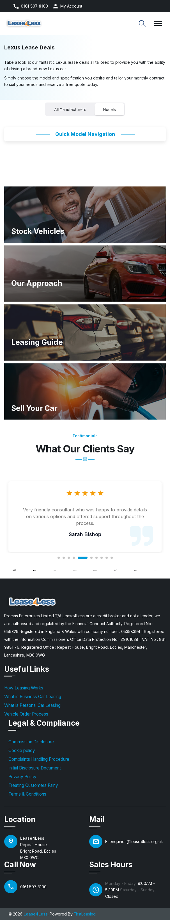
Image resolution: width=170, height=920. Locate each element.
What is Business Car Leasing (32, 696)
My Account (71, 6)
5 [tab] (83, 558)
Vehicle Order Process (26, 714)
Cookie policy (21, 750)
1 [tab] (59, 558)
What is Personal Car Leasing (32, 705)
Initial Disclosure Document (34, 768)
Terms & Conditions (27, 794)
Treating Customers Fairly (33, 785)
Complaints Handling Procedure (38, 759)
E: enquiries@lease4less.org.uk (134, 841)
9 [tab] (106, 558)
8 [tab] (101, 558)
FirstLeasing (85, 914)
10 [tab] (112, 558)
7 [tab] (96, 558)
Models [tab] (109, 109)
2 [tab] (64, 558)
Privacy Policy (22, 776)
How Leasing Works (23, 688)
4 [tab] (74, 558)
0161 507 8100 (34, 6)
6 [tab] (91, 558)
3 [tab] (69, 558)
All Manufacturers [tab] (70, 109)
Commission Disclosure (31, 741)
